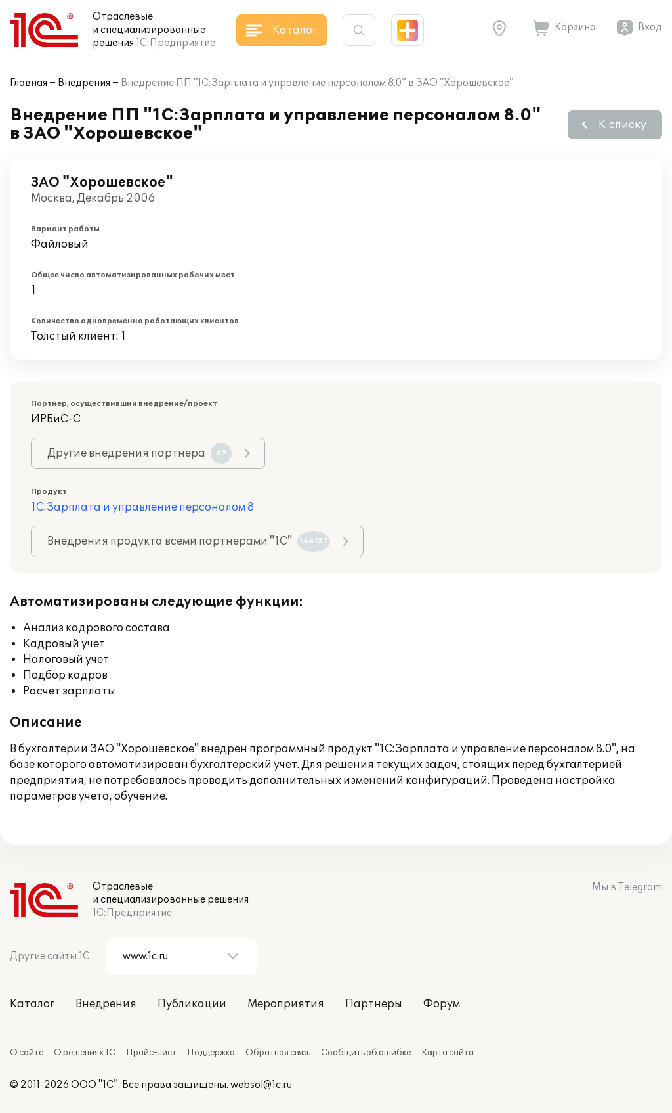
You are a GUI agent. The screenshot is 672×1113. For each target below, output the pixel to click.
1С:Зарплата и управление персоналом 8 (142, 507)
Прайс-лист (151, 1052)
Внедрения (84, 83)
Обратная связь (277, 1052)
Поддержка (211, 1052)
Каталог (32, 1004)
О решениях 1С (85, 1052)
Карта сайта (447, 1052)
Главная (28, 83)
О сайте (26, 1052)
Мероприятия (285, 1004)
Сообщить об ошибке (366, 1052)
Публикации (192, 1004)
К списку (622, 124)
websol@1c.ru (261, 1085)
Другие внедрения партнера (139, 453)
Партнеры (373, 1004)
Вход (650, 27)
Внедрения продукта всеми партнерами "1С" (188, 541)
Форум (441, 1004)
